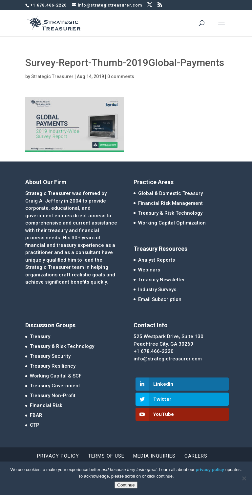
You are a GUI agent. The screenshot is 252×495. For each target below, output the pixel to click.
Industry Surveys (157, 289)
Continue (126, 485)
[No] (244, 478)
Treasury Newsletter (161, 280)
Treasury (40, 336)
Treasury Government (55, 386)
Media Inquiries (154, 456)
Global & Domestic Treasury (170, 193)
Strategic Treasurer (52, 76)
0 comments (120, 76)
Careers (195, 456)
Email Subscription (159, 299)
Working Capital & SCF (55, 376)
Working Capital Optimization (172, 223)
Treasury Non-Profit (52, 395)
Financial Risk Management (170, 203)
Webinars (149, 270)
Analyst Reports (156, 260)
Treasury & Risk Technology (170, 213)
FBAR (36, 415)
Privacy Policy (58, 456)
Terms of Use (106, 456)
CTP (34, 425)
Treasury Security (50, 356)
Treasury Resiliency (52, 366)
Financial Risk (46, 405)
